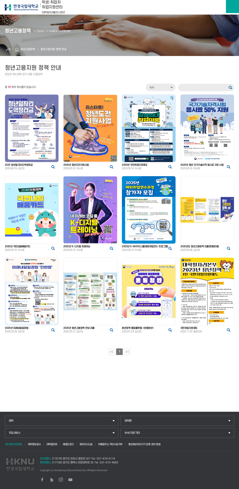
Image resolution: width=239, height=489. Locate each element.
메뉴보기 (232, 6)
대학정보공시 (34, 444)
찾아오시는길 (86, 444)
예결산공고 (68, 444)
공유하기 (8, 49)
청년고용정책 (27, 49)
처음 (111, 351)
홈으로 (16, 49)
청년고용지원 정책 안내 (53, 49)
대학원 (128, 420)
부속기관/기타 (132, 433)
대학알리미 (51, 444)
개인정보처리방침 (13, 444)
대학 (11, 420)
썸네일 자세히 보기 (53, 167)
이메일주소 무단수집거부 (110, 444)
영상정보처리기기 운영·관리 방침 (144, 444)
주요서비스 (15, 433)
